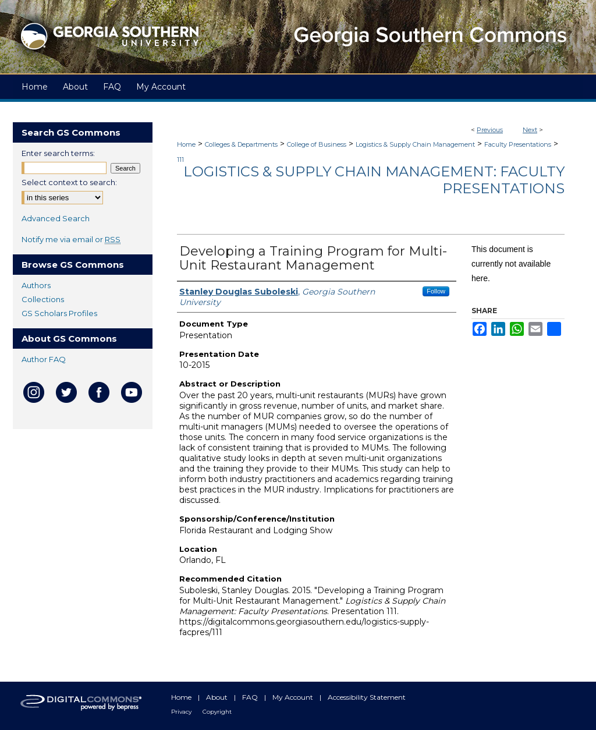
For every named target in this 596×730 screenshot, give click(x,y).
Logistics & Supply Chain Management (415, 144)
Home (186, 144)
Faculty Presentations (517, 144)
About (217, 697)
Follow (436, 291)
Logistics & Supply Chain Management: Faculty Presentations (374, 180)
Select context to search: (69, 182)
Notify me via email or (71, 239)
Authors (36, 285)
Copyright (217, 711)
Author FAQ (44, 359)
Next (530, 130)
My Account (293, 697)
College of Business (316, 144)
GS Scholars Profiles (59, 313)
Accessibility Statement (367, 697)
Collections (43, 299)
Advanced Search (56, 218)
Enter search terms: (58, 153)
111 (180, 159)
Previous (490, 130)
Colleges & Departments (241, 144)
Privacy (182, 711)
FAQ (251, 697)
